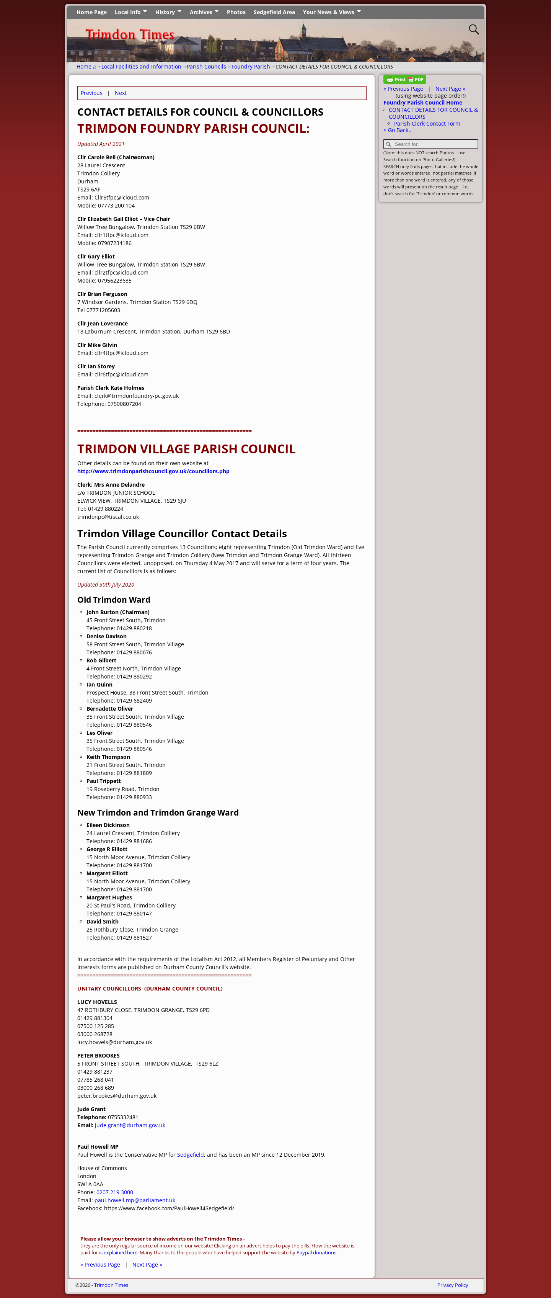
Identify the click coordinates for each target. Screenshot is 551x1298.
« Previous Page (100, 1264)
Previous (92, 92)
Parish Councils (206, 66)
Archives (201, 12)
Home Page (92, 12)
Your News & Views (328, 12)
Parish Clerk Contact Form (427, 123)
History (165, 12)
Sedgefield (190, 1154)
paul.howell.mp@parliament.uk (135, 1200)
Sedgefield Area (274, 12)
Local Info (128, 12)
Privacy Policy (452, 1285)
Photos (236, 12)
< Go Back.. (397, 130)
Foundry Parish (250, 66)
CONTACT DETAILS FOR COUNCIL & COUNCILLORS (433, 113)
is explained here (118, 1252)
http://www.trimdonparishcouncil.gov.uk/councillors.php (153, 471)
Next (121, 92)
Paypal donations (316, 1252)
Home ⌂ (86, 66)
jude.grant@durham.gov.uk (130, 1125)
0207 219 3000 (114, 1192)
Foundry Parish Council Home (422, 102)
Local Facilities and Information (141, 66)
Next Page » (147, 1264)
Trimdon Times (111, 1285)
